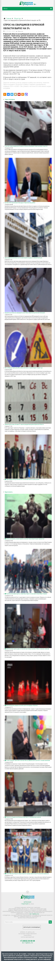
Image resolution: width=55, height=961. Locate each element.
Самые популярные (10, 99)
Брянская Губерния (26, 903)
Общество (20, 31)
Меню (5, 9)
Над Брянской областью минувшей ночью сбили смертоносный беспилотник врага (25, 312)
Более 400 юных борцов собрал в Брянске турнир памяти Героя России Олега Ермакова (27, 873)
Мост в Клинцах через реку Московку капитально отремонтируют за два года (23, 367)
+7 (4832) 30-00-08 (27, 941)
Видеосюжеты (9, 492)
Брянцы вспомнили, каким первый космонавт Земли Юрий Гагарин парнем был (24, 538)
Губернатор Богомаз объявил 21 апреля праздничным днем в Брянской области (24, 424)
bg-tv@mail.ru (34, 914)
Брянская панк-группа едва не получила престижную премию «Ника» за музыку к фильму (27, 649)
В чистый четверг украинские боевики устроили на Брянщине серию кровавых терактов (26, 146)
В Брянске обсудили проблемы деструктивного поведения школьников (23, 817)
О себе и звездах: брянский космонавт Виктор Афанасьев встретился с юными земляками (27, 760)
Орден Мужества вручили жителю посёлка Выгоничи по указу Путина (22, 479)
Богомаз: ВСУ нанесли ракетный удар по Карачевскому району (20, 202)
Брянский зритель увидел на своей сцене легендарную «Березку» (21, 705)
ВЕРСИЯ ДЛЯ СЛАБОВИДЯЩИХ (31, 928)
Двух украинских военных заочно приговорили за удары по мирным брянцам (23, 257)
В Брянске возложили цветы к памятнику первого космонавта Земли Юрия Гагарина (26, 593)
